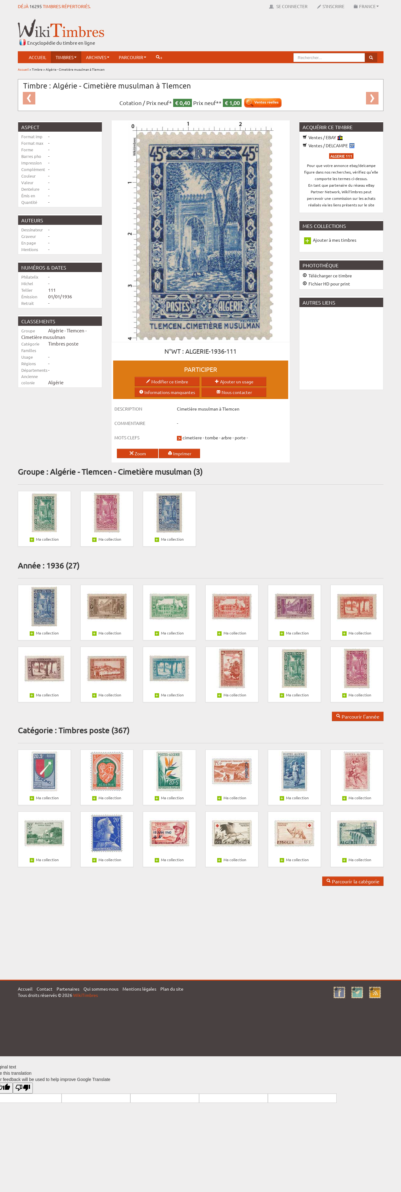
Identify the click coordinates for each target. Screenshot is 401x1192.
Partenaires (68, 989)
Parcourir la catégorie (352, 881)
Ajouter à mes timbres (334, 240)
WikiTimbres (85, 995)
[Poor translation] (23, 1088)
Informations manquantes (167, 392)
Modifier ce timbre (167, 381)
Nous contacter (234, 392)
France (366, 6)
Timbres (66, 57)
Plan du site (171, 989)
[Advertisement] (269, 33)
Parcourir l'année (357, 716)
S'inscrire (330, 6)
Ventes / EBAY (323, 137)
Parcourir (132, 57)
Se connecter (288, 6)
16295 (35, 6)
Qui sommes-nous (100, 989)
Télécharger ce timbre (327, 275)
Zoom (137, 453)
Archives (97, 57)
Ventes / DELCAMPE (328, 145)
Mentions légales (139, 989)
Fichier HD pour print (326, 283)
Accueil (37, 57)
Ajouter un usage (234, 381)
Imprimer (179, 453)
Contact (45, 989)
